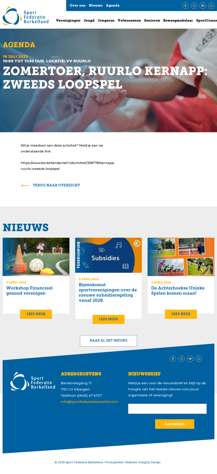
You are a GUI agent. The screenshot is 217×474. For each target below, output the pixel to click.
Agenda (113, 5)
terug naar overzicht (56, 185)
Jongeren (106, 20)
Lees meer (36, 314)
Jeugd (89, 20)
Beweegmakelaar (178, 20)
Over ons (78, 5)
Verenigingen (68, 20)
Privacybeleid (114, 462)
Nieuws (95, 5)
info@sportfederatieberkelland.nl (89, 402)
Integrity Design (149, 462)
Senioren (152, 20)
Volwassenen (129, 20)
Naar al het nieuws (108, 340)
